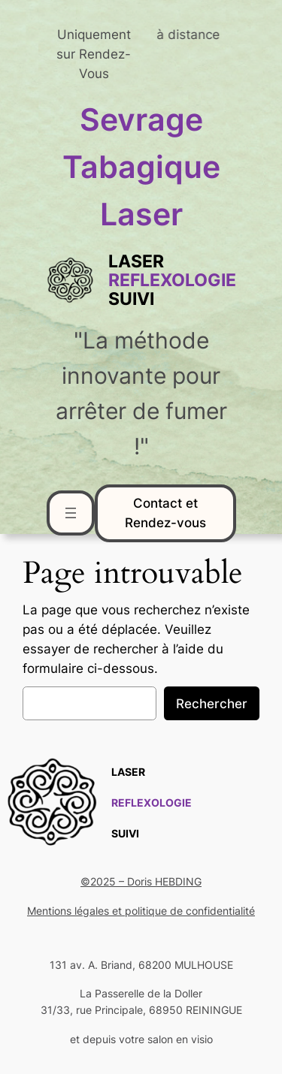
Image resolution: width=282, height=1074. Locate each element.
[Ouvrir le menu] (71, 513)
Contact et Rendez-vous (165, 513)
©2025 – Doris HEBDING (141, 881)
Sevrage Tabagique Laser (141, 167)
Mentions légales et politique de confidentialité (141, 910)
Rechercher (211, 703)
